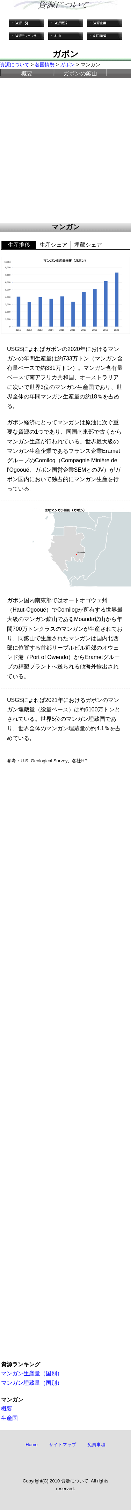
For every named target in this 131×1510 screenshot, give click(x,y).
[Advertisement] (65, 150)
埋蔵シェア (88, 245)
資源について (14, 64)
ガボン (67, 64)
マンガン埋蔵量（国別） (32, 1383)
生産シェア (53, 245)
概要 (26, 73)
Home (32, 1444)
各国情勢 (44, 64)
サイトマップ (62, 1444)
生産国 (9, 1418)
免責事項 (96, 1444)
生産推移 (19, 245)
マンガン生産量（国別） (32, 1373)
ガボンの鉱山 (80, 73)
